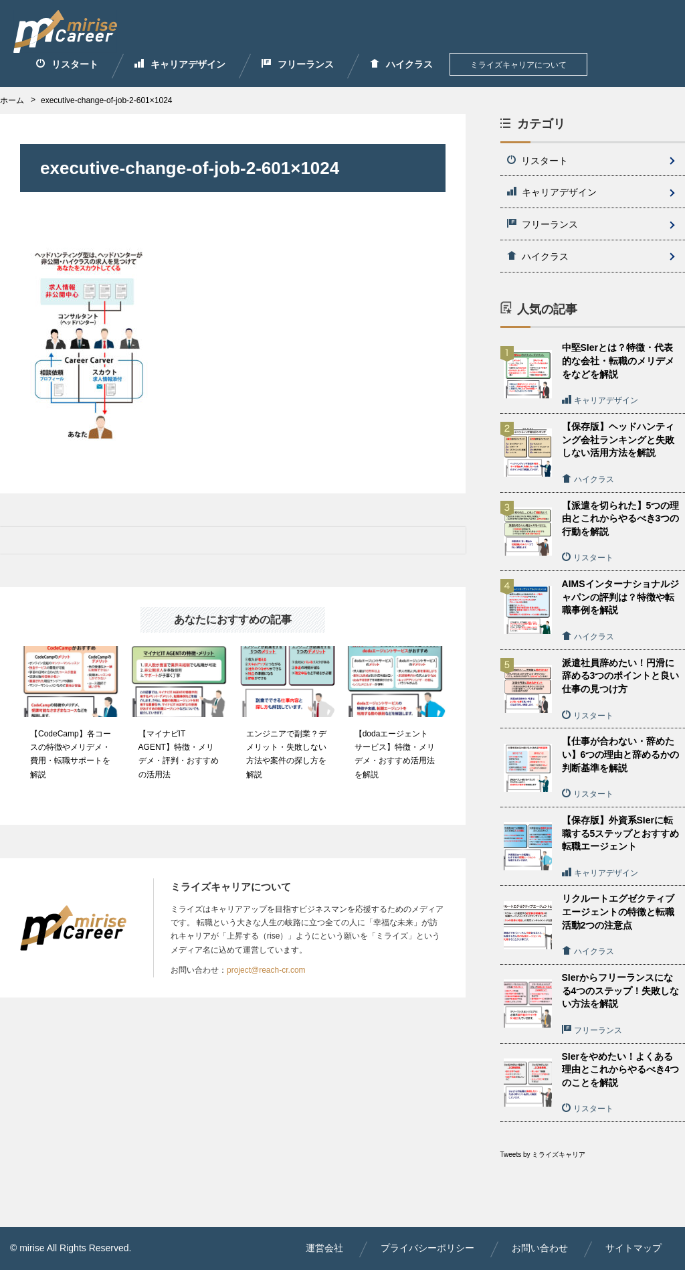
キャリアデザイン (179, 64)
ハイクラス (401, 64)
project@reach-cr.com (266, 970)
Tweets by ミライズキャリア (543, 1154)
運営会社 (324, 1248)
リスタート (67, 64)
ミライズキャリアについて (518, 65)
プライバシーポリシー (427, 1248)
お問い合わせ (540, 1248)
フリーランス (298, 64)
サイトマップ (633, 1248)
